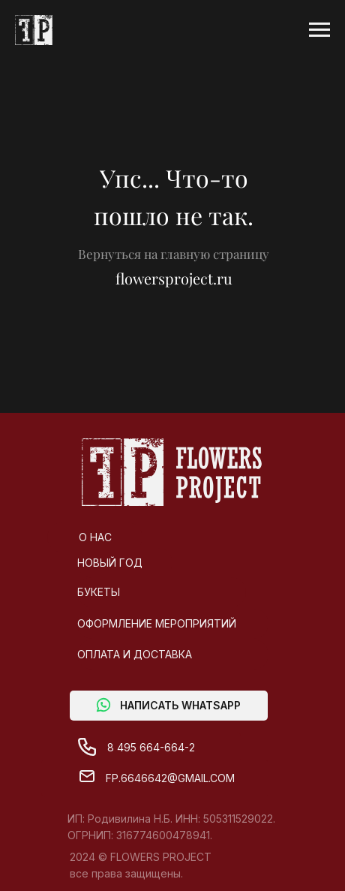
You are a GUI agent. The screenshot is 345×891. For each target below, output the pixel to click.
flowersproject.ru (174, 278)
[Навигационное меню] (319, 30)
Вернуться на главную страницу (173, 253)
